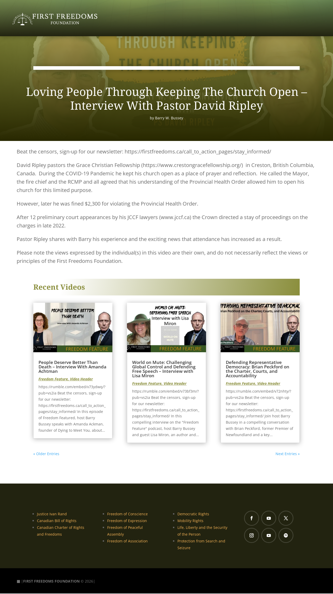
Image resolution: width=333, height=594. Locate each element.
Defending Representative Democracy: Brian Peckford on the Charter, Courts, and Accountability (257, 369)
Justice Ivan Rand (52, 514)
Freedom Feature (53, 379)
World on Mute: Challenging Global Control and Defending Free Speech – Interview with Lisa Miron (163, 369)
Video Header (81, 379)
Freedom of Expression (127, 520)
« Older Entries (46, 454)
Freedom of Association (127, 541)
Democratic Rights (193, 514)
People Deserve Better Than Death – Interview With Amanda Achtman (72, 367)
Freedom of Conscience (127, 514)
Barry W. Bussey (169, 118)
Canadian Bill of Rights (56, 520)
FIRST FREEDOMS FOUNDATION (51, 581)
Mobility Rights (190, 520)
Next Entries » (288, 454)
